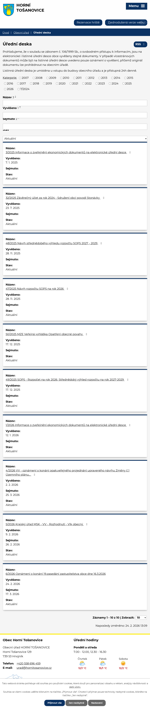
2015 (130, 78)
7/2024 (24, 89)
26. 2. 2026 (13, 544)
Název (8, 97)
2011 (79, 78)
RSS (140, 44)
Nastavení (96, 703)
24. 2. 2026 (13, 584)
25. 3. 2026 (13, 495)
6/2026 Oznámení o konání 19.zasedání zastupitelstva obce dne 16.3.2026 (56, 574)
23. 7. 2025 (12, 208)
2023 (101, 83)
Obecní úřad (21, 32)
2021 (75, 83)
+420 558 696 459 (28, 663)
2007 (25, 78)
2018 (36, 83)
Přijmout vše (55, 703)
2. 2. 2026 (12, 484)
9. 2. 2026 (12, 534)
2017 (23, 83)
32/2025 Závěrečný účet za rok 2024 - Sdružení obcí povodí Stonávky (55, 198)
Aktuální (11, 178)
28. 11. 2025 (13, 253)
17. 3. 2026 (12, 594)
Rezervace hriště (88, 22)
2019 (49, 83)
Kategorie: (10, 77)
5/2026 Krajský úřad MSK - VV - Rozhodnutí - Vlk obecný (47, 524)
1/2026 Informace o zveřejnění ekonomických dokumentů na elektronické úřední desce (69, 425)
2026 (10, 89)
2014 (117, 78)
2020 (62, 83)
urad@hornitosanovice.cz (34, 668)
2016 (10, 83)
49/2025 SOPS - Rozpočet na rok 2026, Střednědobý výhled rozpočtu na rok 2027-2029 (67, 379)
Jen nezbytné (76, 703)
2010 (66, 78)
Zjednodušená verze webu (126, 22)
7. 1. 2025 (11, 162)
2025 (128, 83)
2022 (88, 83)
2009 (52, 78)
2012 (91, 78)
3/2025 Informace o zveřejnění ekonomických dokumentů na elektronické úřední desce (69, 152)
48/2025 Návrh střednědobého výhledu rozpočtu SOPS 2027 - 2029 (54, 243)
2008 (38, 78)
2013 (104, 78)
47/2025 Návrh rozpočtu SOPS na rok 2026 (37, 288)
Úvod (5, 32)
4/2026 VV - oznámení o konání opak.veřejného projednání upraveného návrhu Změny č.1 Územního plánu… (67, 472)
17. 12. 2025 (13, 344)
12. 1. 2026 (12, 435)
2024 (115, 83)
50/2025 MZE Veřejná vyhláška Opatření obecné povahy (47, 334)
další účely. (75, 686)
